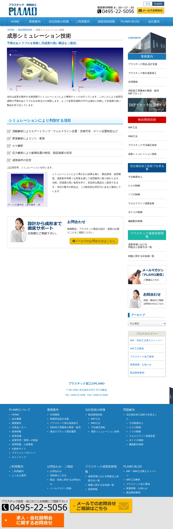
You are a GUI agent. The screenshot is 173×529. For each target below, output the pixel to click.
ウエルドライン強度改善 (141, 203)
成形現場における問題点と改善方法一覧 (140, 246)
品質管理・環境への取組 (25, 440)
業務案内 (147, 56)
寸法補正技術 (98, 427)
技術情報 (16, 431)
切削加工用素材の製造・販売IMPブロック (143, 92)
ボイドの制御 (135, 212)
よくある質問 (19, 475)
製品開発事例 (137, 372)
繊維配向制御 (135, 221)
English (158, 3)
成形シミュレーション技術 (142, 154)
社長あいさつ (19, 427)
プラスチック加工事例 (142, 356)
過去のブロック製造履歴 (63, 431)
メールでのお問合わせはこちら (95, 241)
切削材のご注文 (58, 475)
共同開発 (133, 81)
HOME (15, 21)
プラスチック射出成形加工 (142, 73)
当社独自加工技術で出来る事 (147, 168)
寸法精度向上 (135, 176)
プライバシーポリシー (23, 452)
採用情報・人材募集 (22, 444)
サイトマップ (19, 457)
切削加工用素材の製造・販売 (65, 427)
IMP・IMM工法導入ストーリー (146, 340)
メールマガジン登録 (60, 488)
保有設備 (16, 436)
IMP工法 (132, 127)
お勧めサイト (19, 448)
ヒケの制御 (134, 185)
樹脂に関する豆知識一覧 (141, 256)
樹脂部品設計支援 (59, 418)
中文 (148, 3)
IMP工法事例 (137, 348)
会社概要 (16, 418)
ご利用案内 (18, 471)
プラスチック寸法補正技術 (142, 145)
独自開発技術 (25, 29)
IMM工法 (133, 136)
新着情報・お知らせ (140, 364)
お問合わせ (56, 471)
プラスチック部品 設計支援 (142, 64)
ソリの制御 (134, 194)
